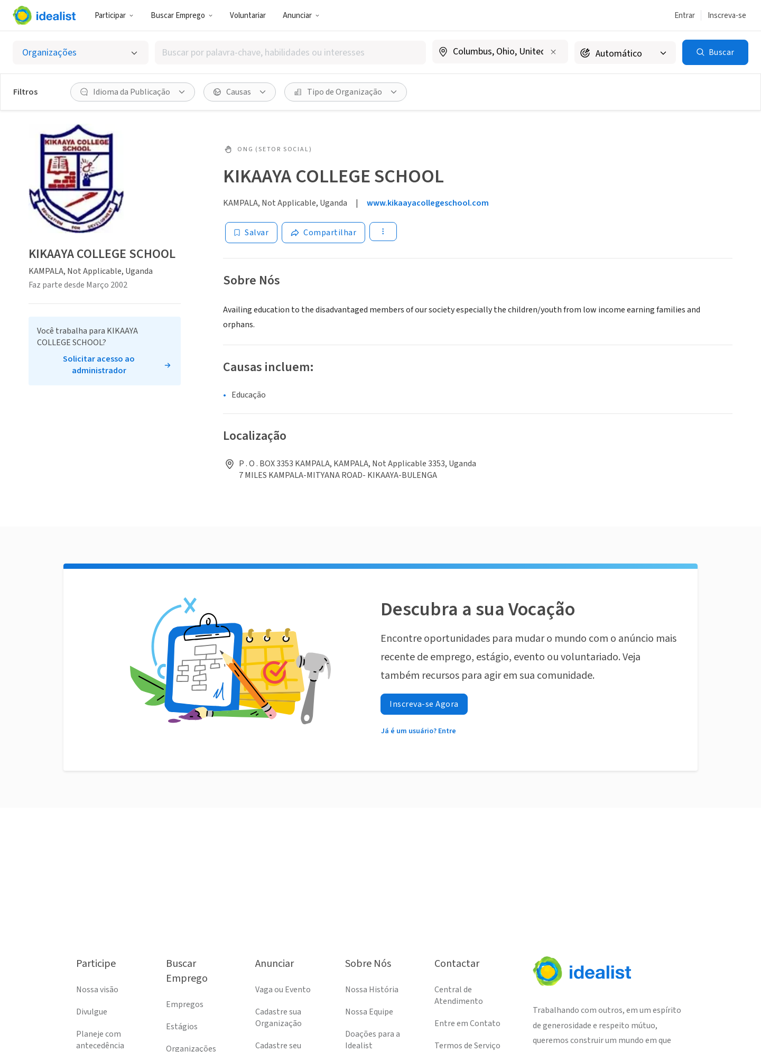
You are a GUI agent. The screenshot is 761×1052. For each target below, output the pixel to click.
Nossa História (371, 989)
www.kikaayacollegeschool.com (428, 203)
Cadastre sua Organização (278, 1017)
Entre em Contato (467, 1023)
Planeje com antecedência (100, 1039)
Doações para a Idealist (372, 1039)
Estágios (182, 1026)
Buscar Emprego (182, 15)
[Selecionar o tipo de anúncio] (81, 52)
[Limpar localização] (553, 52)
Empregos (184, 1004)
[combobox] (290, 52)
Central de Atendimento (458, 995)
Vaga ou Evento (283, 989)
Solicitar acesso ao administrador (99, 364)
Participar (114, 15)
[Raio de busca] (625, 52)
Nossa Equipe (369, 1012)
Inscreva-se (727, 15)
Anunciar (301, 15)
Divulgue (91, 1012)
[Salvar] (251, 232)
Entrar (684, 15)
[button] (114, 15)
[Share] (323, 232)
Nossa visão (97, 989)
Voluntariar (248, 15)
